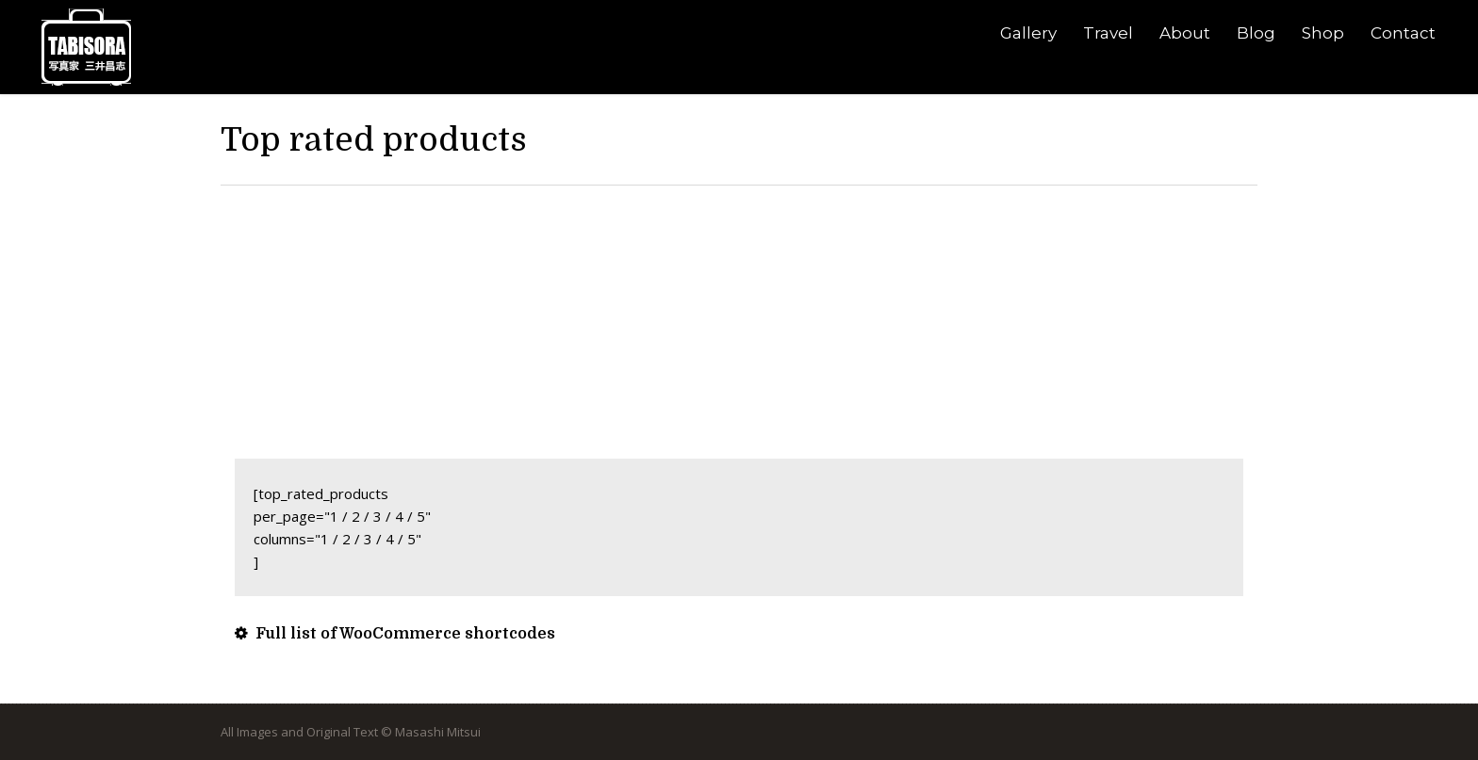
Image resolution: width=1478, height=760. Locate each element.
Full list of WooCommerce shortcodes (395, 633)
